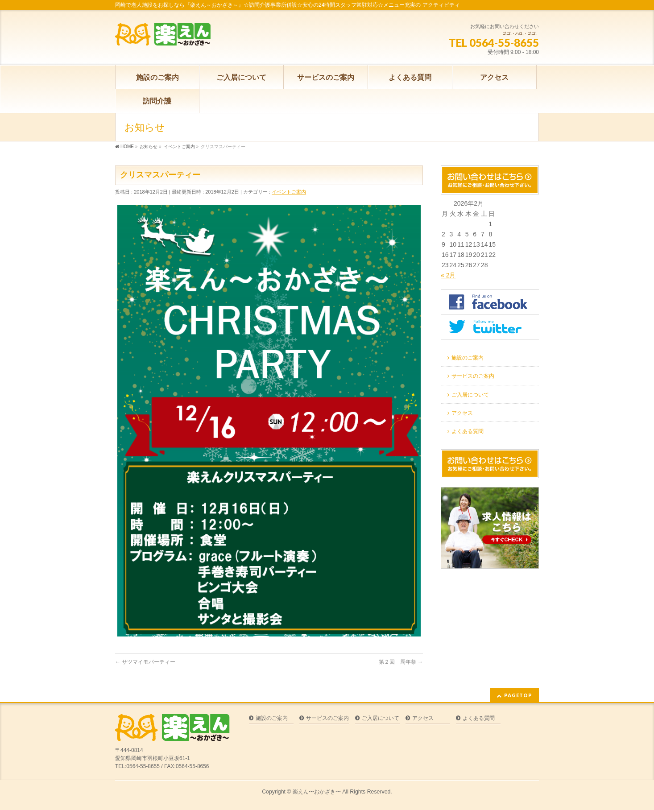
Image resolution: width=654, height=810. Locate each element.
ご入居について (470, 395)
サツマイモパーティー (145, 662)
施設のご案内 (467, 358)
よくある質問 (467, 431)
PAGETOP (518, 695)
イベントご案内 (289, 191)
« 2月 (448, 275)
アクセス (462, 413)
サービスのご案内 (472, 376)
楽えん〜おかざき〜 (317, 792)
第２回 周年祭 (401, 662)
